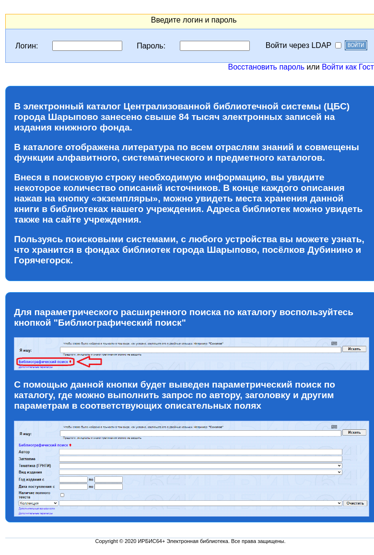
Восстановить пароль (266, 67)
